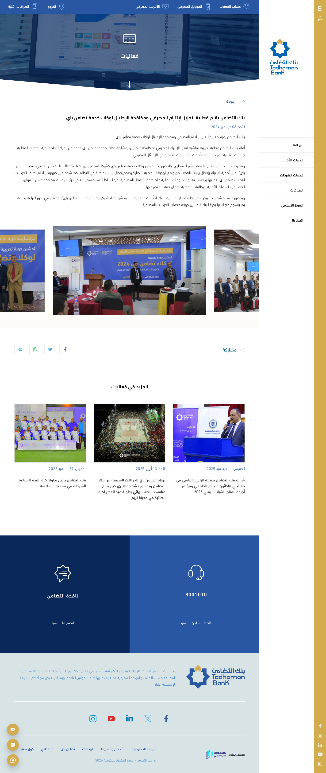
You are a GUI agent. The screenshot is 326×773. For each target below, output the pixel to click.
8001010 (196, 593)
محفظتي (47, 748)
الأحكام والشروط (112, 748)
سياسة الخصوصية (144, 748)
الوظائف (88, 748)
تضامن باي (68, 748)
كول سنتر (27, 748)
